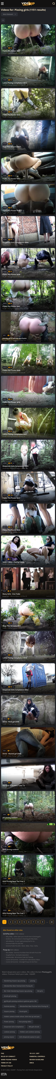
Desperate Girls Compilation (14, 1027)
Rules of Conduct (8, 1056)
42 (52, 922)
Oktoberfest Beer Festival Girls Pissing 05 (34, 1006)
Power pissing (9, 1022)
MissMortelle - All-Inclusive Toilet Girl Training (19, 957)
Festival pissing (9, 1006)
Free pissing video (25, 1022)
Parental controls (37, 1056)
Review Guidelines (37, 1060)
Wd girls (40, 991)
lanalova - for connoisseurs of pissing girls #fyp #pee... (22, 939)
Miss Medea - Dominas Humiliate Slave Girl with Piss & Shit (23, 952)
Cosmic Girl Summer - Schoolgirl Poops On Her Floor (21, 962)
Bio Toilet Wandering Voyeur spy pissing (18, 991)
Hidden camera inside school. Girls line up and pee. (22, 1016)
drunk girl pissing (10, 996)
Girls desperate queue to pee (29, 1037)
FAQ (2, 1053)
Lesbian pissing (9, 1032)
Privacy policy (7, 1066)
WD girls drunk (34, 1027)
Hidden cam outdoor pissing (30, 1032)
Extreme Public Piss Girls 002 (14, 943)
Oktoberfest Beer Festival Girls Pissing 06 (18, 986)
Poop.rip (6, 950)
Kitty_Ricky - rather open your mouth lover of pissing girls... (23, 936)
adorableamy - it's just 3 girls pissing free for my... (20, 941)
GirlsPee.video (8, 934)
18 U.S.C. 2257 (34, 1053)
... (47, 922)
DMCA (32, 1063)
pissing (32, 981)
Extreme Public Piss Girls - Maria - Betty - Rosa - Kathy (22, 946)
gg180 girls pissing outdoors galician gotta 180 (20, 1001)
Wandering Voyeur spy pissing (14, 981)
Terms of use (6, 1063)
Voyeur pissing (9, 1011)
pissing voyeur (9, 1037)
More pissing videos (9, 1060)
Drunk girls (23, 1011)
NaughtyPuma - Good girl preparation (17, 955)
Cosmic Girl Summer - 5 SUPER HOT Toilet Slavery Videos (23, 960)
